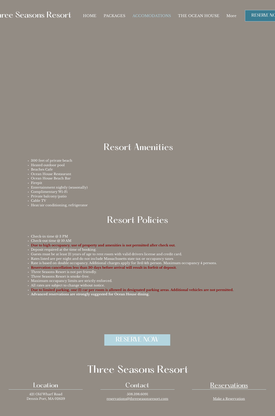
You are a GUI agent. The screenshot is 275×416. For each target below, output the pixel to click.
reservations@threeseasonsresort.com (137, 399)
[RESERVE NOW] (137, 340)
